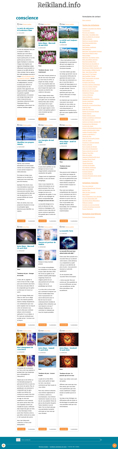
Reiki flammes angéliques (89, 47)
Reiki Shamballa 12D (88, 70)
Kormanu (85, 128)
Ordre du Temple (87, 144)
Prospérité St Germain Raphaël (91, 146)
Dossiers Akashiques (88, 103)
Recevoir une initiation (88, 33)
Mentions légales (43, 447)
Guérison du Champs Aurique (90, 126)
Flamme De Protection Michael (91, 113)
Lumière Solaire (86, 138)
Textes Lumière (27, 24)
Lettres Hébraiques (93, 128)
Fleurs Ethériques (87, 122)
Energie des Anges (87, 105)
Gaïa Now (85, 207)
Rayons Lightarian (87, 149)
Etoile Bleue (86, 109)
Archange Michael (87, 180)
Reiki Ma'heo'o (86, 62)
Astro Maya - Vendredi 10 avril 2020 (68, 349)
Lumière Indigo (86, 136)
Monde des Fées (92, 140)
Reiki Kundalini (94, 56)
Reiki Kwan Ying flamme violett (91, 58)
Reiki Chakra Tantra (87, 35)
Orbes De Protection (88, 142)
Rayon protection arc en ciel (90, 155)
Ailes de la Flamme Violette (90, 89)
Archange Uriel (96, 182)
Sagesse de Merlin (87, 161)
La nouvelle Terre (66, 231)
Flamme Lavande (87, 120)
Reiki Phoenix (86, 66)
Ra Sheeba (97, 142)
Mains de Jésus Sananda (89, 196)
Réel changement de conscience (25, 348)
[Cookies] (4, 445)
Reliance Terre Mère (88, 157)
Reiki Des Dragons (87, 39)
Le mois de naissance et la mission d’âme (25, 29)
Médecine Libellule (87, 209)
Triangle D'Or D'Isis (87, 165)
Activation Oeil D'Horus (89, 84)
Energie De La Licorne (88, 107)
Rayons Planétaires (88, 215)
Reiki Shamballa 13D (88, 72)
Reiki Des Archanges (94, 37)
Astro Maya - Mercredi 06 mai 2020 (46, 44)
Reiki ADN (95, 205)
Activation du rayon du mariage (91, 211)
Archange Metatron (88, 177)
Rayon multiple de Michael (90, 151)
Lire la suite (21, 119)
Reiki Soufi (85, 78)
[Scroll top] (114, 445)
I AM (99, 126)
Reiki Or (98, 64)
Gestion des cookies (74, 447)
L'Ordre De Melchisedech (89, 132)
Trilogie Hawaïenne (87, 167)
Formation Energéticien (89, 223)
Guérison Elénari (87, 192)
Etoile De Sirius (94, 109)
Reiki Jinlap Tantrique (88, 51)
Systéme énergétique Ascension (91, 213)
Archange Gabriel (87, 182)
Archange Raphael (87, 175)
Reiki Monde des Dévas (89, 64)
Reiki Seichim (97, 72)
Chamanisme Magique (88, 95)
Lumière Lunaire (96, 138)
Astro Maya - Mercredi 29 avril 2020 (25, 247)
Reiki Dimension (86, 43)
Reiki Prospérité (94, 66)
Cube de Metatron (87, 99)
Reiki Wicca (91, 82)
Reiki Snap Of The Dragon (89, 76)
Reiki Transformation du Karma (91, 80)
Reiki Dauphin (86, 198)
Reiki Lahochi (86, 60)
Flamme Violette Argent (89, 118)
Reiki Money (93, 62)
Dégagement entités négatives (91, 101)
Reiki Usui (85, 82)
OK (101, 440)
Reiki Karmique (86, 53)
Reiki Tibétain (92, 78)
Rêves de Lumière (87, 159)
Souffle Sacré (96, 161)
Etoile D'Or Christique (88, 111)
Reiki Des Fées (86, 194)
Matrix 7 (84, 140)
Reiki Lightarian (94, 60)
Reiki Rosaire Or (86, 68)
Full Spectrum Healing (88, 124)
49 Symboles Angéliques (89, 171)
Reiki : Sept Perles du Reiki (89, 74)
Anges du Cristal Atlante (89, 91)
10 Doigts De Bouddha (89, 169)
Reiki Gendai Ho (86, 49)
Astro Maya (47, 24)
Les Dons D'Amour (87, 205)
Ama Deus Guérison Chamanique (91, 87)
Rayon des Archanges (88, 173)
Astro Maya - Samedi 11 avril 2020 (46, 349)
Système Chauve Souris (89, 163)
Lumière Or (94, 136)
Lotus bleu (85, 134)
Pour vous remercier (88, 190)
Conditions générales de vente (58, 447)
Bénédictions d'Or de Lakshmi (90, 93)
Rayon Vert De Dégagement (90, 153)
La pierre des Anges (87, 130)
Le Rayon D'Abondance (94, 207)
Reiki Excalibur (86, 45)
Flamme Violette (87, 115)
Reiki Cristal (85, 37)
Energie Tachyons (97, 192)
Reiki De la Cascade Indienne (90, 41)
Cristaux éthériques (88, 97)
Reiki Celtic (96, 35)
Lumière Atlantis (93, 134)
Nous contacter (86, 20)
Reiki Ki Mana (86, 56)
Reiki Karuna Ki (95, 53)
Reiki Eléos (94, 43)
